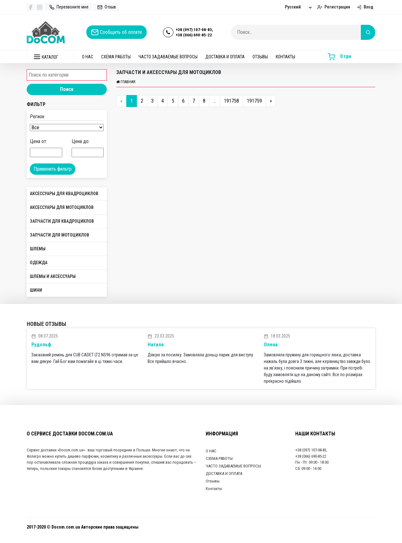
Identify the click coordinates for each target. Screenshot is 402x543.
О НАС (87, 56)
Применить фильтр (53, 169)
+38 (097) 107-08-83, (194, 29)
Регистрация (333, 7)
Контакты (285, 56)
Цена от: (38, 141)
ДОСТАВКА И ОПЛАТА (225, 56)
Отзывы (260, 56)
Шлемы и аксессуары (53, 276)
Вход (364, 7)
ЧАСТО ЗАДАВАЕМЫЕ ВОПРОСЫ (168, 56)
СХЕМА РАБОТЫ (116, 56)
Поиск (66, 89)
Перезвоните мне (68, 7)
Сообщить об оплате (116, 32)
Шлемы (38, 248)
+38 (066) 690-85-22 (194, 35)
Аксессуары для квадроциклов (64, 193)
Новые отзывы (46, 324)
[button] (50, 57)
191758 (231, 101)
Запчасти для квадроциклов (62, 221)
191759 (254, 101)
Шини (36, 290)
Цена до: (81, 141)
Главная (125, 82)
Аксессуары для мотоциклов (62, 207)
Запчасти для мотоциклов (59, 234)
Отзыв (106, 7)
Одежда (38, 262)
